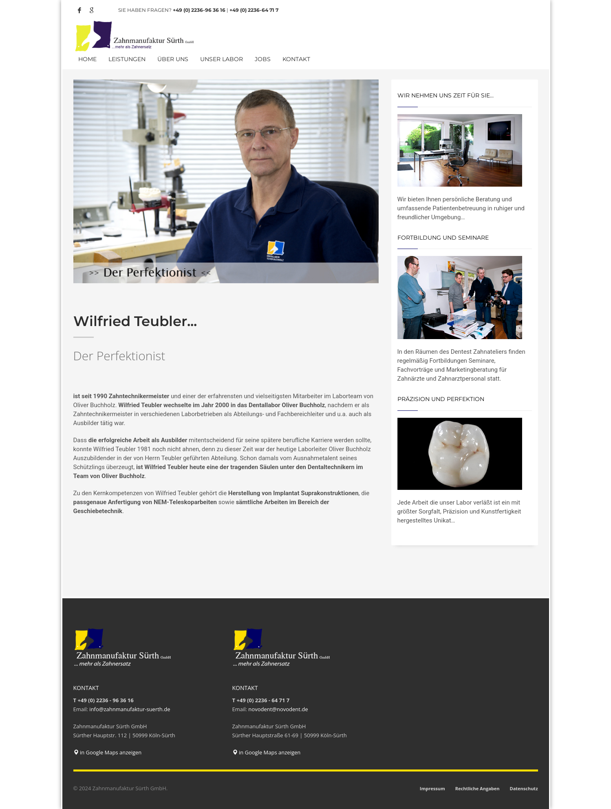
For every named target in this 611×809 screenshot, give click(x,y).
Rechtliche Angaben (477, 788)
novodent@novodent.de (278, 709)
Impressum (432, 788)
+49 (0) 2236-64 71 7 (253, 10)
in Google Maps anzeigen (107, 752)
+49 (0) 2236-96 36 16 (199, 10)
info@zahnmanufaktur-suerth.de (129, 709)
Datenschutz (524, 788)
